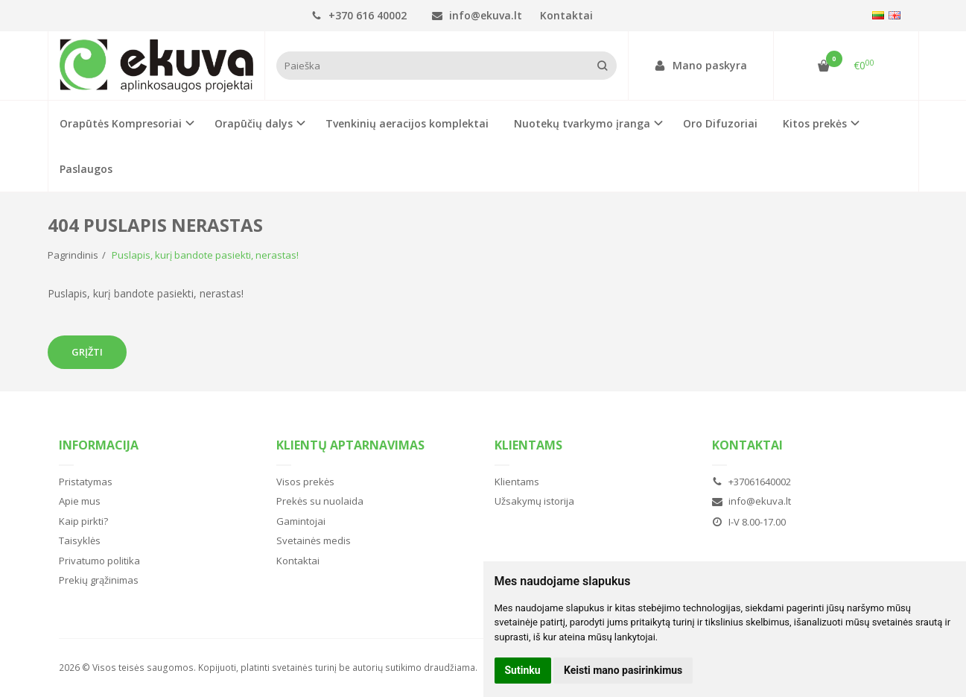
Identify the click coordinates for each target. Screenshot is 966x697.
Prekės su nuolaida (319, 501)
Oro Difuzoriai (720, 123)
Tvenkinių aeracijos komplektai (407, 123)
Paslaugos (86, 169)
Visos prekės (305, 481)
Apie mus (80, 501)
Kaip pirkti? (83, 521)
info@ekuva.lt (477, 15)
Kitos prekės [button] (815, 123)
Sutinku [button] (523, 670)
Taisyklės (80, 540)
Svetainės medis (313, 540)
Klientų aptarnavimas (350, 445)
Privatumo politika (99, 560)
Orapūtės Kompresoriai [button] (121, 123)
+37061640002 (751, 481)
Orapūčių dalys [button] (254, 123)
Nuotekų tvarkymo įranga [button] (582, 123)
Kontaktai (566, 15)
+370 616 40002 (359, 15)
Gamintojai (300, 521)
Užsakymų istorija (534, 501)
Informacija (99, 445)
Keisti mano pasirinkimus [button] (623, 670)
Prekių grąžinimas (99, 580)
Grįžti (87, 352)
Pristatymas (85, 481)
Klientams (528, 445)
